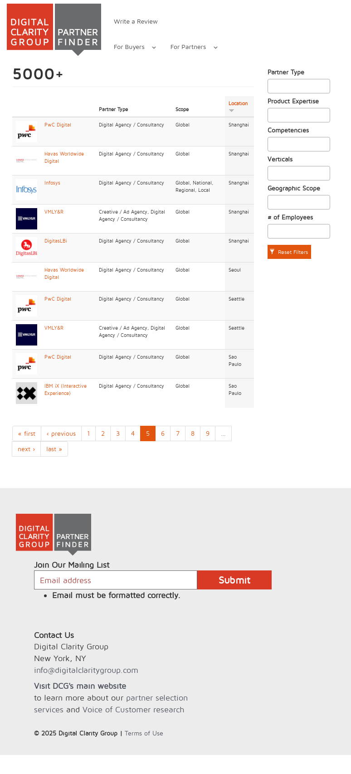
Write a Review (136, 21)
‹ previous (61, 433)
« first (26, 433)
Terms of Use (144, 733)
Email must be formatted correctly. (116, 595)
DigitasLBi (55, 241)
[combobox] (299, 86)
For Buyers (130, 48)
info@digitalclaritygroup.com (86, 670)
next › (26, 449)
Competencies (288, 130)
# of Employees (290, 217)
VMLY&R (53, 212)
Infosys (52, 183)
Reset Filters (288, 251)
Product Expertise (293, 101)
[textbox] (272, 86)
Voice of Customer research (133, 709)
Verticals (280, 159)
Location (238, 106)
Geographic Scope (294, 188)
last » (54, 449)
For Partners (189, 48)
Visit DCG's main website (80, 686)
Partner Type (286, 72)
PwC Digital (57, 125)
